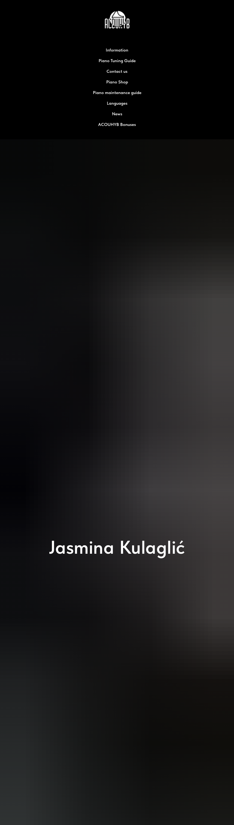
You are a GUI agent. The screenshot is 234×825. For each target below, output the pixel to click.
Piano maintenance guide (117, 92)
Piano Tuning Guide (117, 60)
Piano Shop (117, 82)
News (117, 113)
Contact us (117, 71)
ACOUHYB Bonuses (117, 124)
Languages (117, 103)
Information (117, 50)
